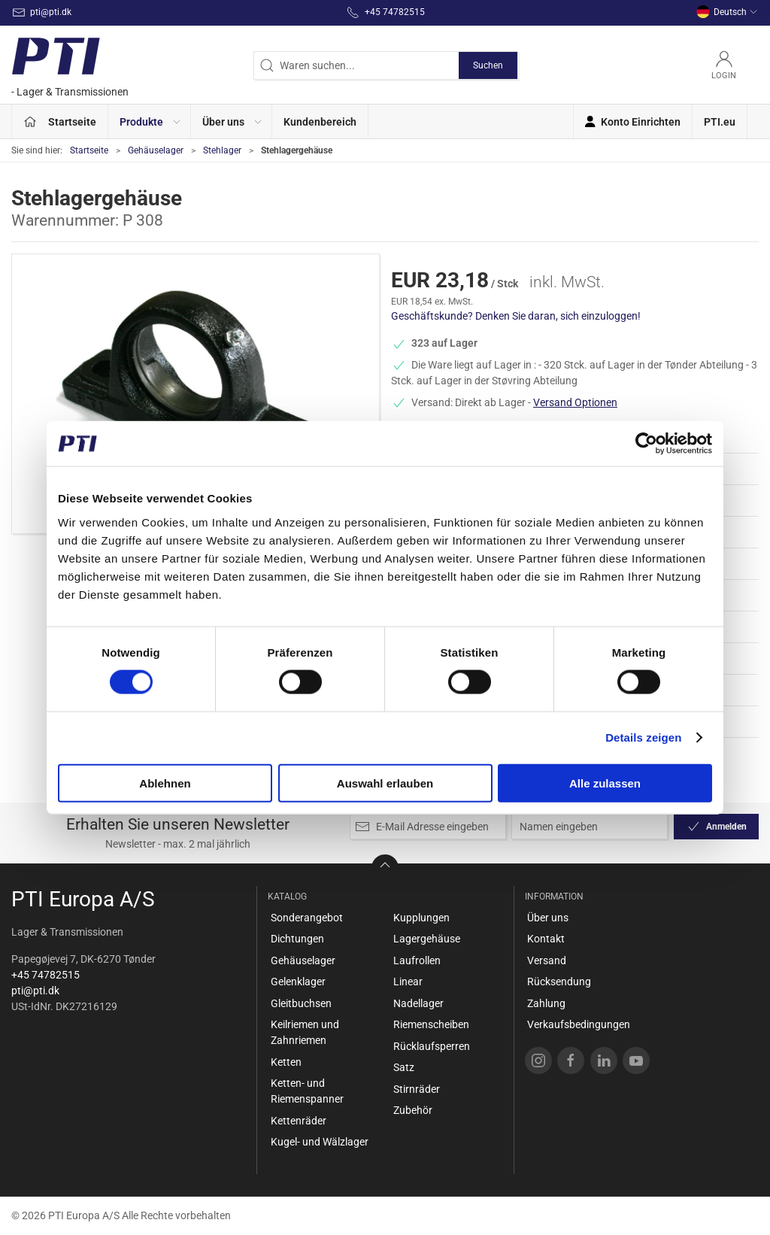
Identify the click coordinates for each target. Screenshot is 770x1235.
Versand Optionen (575, 402)
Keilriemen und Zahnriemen (305, 1032)
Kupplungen (421, 918)
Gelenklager (298, 982)
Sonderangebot (307, 918)
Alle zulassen (605, 782)
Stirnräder (416, 1089)
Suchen (488, 65)
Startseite (89, 150)
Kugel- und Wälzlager (319, 1142)
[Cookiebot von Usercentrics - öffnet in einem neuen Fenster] (646, 443)
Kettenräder (298, 1121)
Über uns (547, 918)
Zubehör (412, 1110)
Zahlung (546, 1003)
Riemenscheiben (431, 1024)
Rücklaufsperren (431, 1046)
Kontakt (546, 939)
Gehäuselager (155, 150)
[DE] (70, 65)
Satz (403, 1067)
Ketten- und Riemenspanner (307, 1091)
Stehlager (222, 150)
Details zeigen (643, 737)
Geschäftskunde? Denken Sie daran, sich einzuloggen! (516, 316)
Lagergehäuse (426, 939)
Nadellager (418, 1003)
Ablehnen (164, 782)
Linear (408, 982)
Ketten (286, 1062)
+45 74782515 (45, 975)
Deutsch (727, 12)
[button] (149, 121)
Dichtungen (297, 939)
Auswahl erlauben (385, 782)
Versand (546, 960)
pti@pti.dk (35, 991)
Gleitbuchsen (301, 1003)
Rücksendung (559, 982)
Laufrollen (417, 960)
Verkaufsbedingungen (578, 1024)
